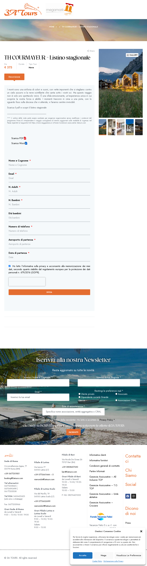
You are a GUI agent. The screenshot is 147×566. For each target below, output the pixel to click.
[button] (141, 531)
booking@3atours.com (13, 478)
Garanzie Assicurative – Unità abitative (103, 495)
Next (135, 83)
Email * (38, 392)
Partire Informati (97, 471)
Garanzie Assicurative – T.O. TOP (103, 487)
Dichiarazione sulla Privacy (113, 561)
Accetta (82, 555)
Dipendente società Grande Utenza (93, 399)
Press (128, 523)
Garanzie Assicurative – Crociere (101, 504)
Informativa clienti (97, 455)
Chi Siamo (130, 472)
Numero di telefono (20, 226)
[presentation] (27, 281)
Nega (103, 555)
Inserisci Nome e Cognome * (38, 377)
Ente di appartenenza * (73, 406)
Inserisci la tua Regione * (108, 377)
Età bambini (15, 213)
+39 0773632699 (42, 501)
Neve (31, 67)
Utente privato (86, 394)
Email (12, 173)
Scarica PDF (17, 138)
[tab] (14, 77)
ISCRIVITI (73, 432)
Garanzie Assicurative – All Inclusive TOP (102, 478)
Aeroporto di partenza (21, 239)
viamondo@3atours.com (44, 479)
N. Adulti (14, 187)
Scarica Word (18, 143)
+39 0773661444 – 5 (44, 474)
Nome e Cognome (19, 160)
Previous (106, 83)
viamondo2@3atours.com (45, 505)
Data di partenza (18, 253)
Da (5, 64)
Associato (121, 394)
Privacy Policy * (107, 419)
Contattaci (133, 458)
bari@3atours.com (69, 471)
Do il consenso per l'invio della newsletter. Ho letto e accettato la (65, 419)
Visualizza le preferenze (128, 555)
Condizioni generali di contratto (104, 466)
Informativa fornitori (98, 460)
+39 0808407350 (70, 467)
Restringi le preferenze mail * (108, 391)
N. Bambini (15, 200)
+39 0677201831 (12, 473)
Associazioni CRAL (126, 400)
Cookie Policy (97, 561)
